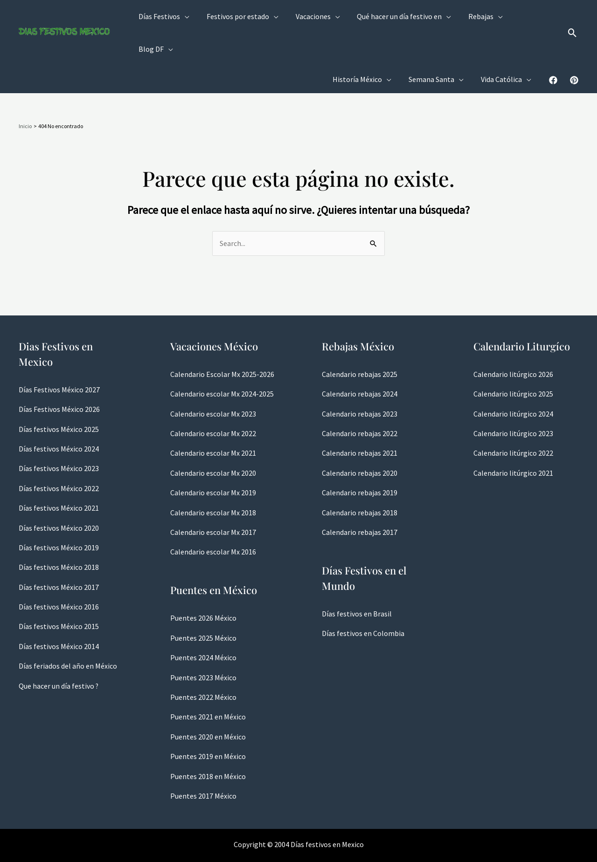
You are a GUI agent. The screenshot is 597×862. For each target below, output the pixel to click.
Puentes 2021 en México (208, 684)
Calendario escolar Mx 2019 (213, 460)
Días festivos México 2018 (59, 535)
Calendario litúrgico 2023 (513, 401)
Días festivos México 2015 (59, 594)
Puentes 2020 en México (208, 704)
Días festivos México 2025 (59, 397)
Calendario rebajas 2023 (359, 381)
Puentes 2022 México (203, 665)
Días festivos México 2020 (59, 495)
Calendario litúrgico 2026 (513, 342)
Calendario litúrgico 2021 (513, 440)
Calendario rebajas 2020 (359, 440)
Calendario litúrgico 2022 (513, 420)
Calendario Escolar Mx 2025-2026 (222, 342)
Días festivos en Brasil (357, 581)
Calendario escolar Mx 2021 (213, 420)
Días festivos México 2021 (59, 475)
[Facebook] (553, 48)
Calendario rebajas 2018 (359, 480)
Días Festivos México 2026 (59, 377)
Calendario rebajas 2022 (359, 401)
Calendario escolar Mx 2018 (213, 480)
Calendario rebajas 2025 (359, 342)
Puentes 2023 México (203, 645)
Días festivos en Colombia (363, 601)
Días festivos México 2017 (59, 555)
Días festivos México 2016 (59, 574)
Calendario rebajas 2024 (359, 361)
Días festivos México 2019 (59, 515)
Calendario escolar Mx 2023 (213, 381)
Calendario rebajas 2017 (359, 500)
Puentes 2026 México (203, 585)
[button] (572, 16)
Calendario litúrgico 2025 (513, 361)
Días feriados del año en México (68, 633)
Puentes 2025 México (203, 605)
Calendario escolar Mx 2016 (213, 519)
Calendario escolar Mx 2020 (213, 440)
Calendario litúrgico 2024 (513, 381)
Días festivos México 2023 (59, 436)
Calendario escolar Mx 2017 (213, 500)
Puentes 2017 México (203, 763)
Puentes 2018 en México (208, 744)
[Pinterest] (574, 48)
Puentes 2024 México (203, 625)
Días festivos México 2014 (59, 614)
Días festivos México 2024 (59, 416)
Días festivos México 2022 (59, 456)
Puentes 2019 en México (208, 724)
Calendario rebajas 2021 (359, 420)
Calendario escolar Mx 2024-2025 (222, 361)
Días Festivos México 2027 (59, 357)
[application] (191, 16)
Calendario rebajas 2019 (359, 460)
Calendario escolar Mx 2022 (213, 401)
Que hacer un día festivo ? (59, 653)
